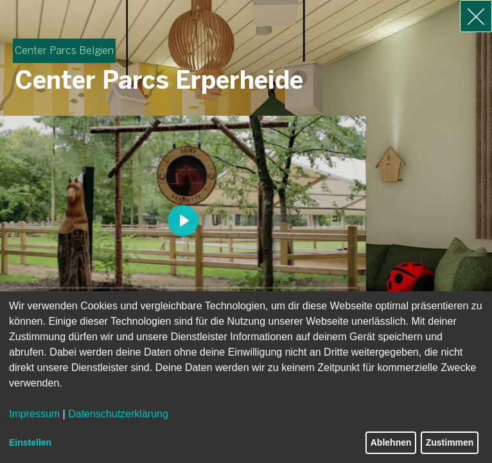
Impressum (34, 413)
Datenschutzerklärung (118, 413)
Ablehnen (391, 442)
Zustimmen (450, 442)
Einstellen (30, 442)
